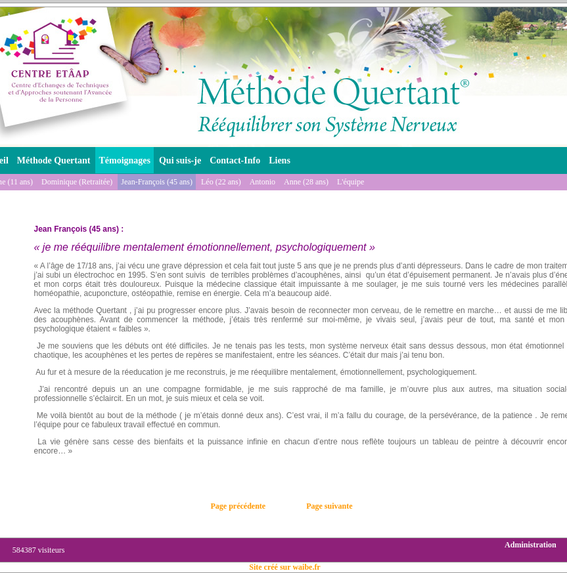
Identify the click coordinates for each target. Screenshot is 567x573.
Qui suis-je (180, 160)
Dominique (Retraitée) (76, 181)
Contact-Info (235, 160)
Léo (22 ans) (221, 181)
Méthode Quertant (54, 160)
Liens (279, 160)
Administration (530, 544)
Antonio (262, 181)
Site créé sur (284, 567)
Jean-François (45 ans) (157, 181)
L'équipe (350, 181)
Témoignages (124, 160)
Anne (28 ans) (306, 181)
